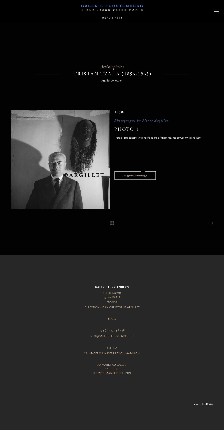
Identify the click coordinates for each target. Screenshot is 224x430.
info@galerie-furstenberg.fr (112, 336)
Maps (112, 318)
